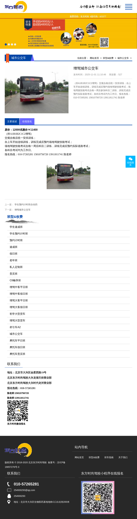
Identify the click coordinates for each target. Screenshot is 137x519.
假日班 (13, 253)
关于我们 (123, 457)
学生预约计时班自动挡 (26, 204)
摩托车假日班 (17, 347)
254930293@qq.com (24, 490)
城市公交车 (123, 58)
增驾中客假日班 (19, 293)
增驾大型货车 (17, 320)
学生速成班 (16, 227)
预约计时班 (16, 240)
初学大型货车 (17, 313)
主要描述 (12, 121)
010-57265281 (26, 484)
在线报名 (27, 121)
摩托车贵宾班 (17, 354)
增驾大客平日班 (19, 300)
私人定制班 (16, 267)
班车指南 (109, 457)
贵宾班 (13, 273)
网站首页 (94, 58)
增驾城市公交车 (22, 209)
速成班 (13, 247)
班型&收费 (108, 58)
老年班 (13, 260)
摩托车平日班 (17, 340)
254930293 (19, 496)
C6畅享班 (15, 280)
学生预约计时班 (19, 233)
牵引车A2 (15, 327)
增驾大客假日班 (19, 307)
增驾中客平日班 (19, 287)
